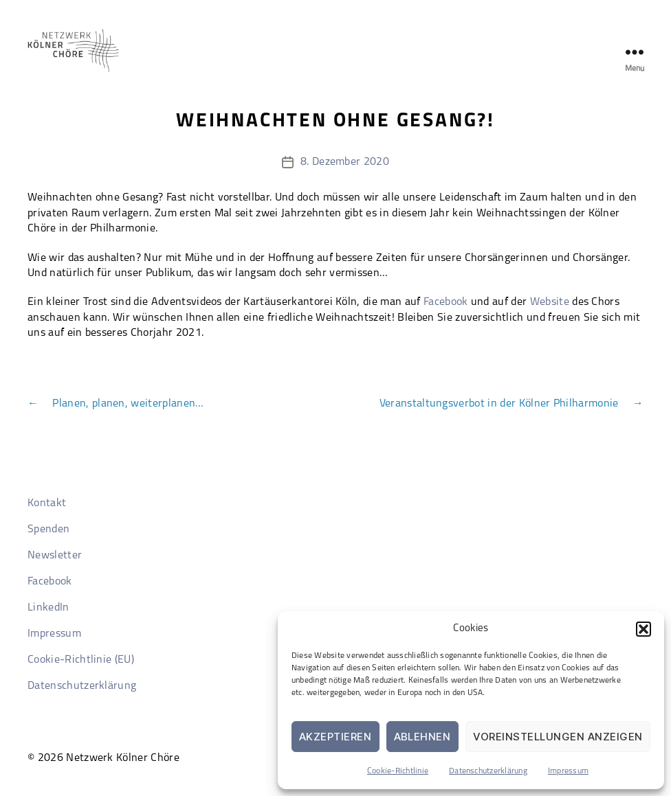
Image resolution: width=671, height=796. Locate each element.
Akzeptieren (335, 736)
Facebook (446, 302)
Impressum (568, 771)
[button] (643, 629)
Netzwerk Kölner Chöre (122, 758)
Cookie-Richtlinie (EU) (81, 660)
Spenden (48, 529)
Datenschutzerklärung (488, 771)
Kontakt (47, 503)
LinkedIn (48, 607)
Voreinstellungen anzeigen (558, 736)
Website (549, 302)
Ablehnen (422, 736)
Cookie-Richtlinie (397, 771)
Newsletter (55, 555)
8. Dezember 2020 (344, 162)
